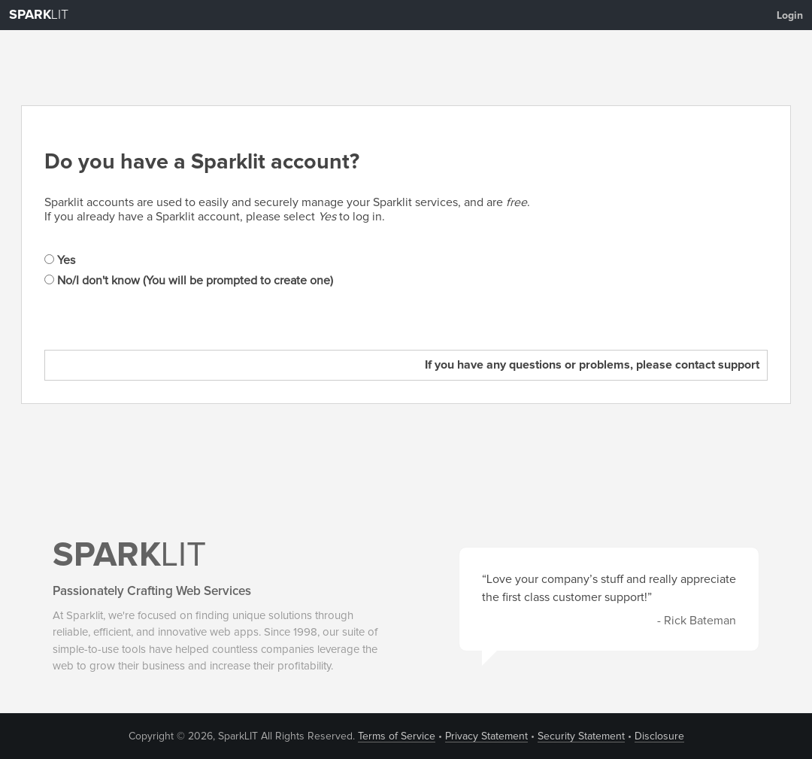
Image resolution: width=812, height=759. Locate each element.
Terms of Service (396, 736)
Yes (59, 260)
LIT (38, 15)
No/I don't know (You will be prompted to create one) (188, 281)
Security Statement (581, 736)
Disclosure (659, 736)
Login (790, 16)
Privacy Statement (486, 736)
